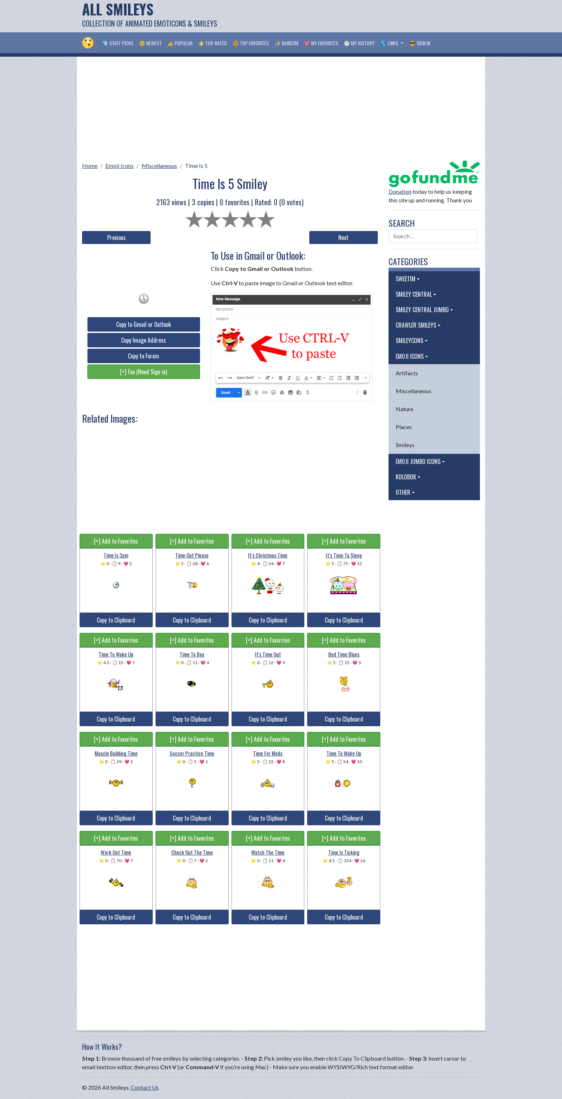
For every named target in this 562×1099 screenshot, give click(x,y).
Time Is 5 (196, 165)
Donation (400, 191)
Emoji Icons (119, 165)
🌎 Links (389, 43)
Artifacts (407, 373)
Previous (116, 237)
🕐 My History (359, 43)
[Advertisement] (349, 16)
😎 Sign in (419, 43)
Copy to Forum (143, 356)
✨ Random (286, 43)
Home (89, 165)
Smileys (405, 444)
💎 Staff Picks (117, 43)
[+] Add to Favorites (116, 541)
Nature (404, 408)
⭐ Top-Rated (212, 43)
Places (404, 426)
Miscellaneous (159, 165)
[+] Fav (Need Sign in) (143, 371)
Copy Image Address (143, 340)
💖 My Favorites (321, 43)
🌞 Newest (150, 43)
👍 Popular (179, 43)
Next (343, 237)
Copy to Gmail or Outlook (143, 324)
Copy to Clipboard (116, 620)
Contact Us (145, 1087)
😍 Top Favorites (251, 43)
